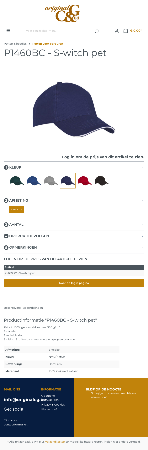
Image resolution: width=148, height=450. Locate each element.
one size (16, 209)
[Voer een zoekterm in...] (58, 31)
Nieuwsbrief (49, 409)
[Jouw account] (116, 30)
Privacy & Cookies (53, 404)
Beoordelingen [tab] (33, 307)
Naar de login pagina (74, 283)
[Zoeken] (96, 31)
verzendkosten (55, 441)
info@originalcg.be (18, 399)
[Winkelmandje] (132, 30)
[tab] (12, 308)
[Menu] (8, 30)
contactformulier (15, 424)
